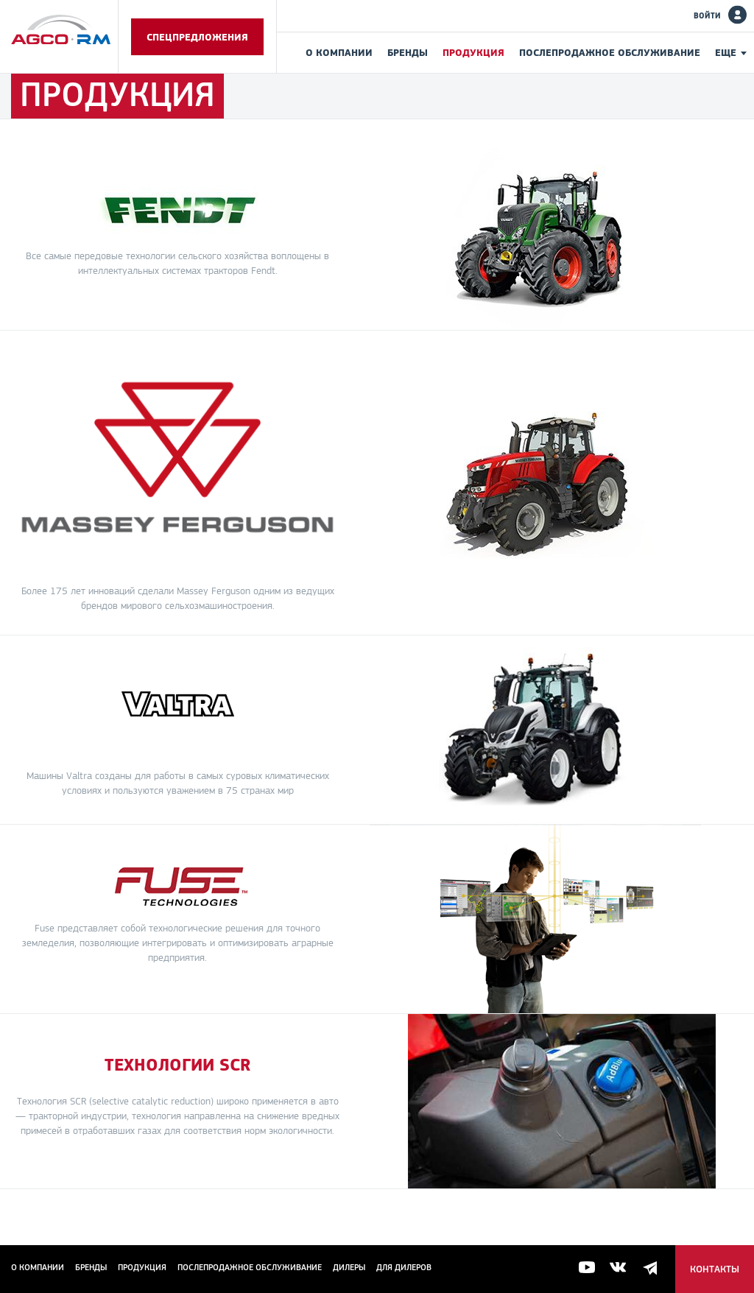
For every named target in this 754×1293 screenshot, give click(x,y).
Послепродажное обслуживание (609, 52)
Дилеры (349, 1267)
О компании (339, 52)
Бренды (407, 52)
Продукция (473, 52)
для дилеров (403, 1267)
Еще (725, 52)
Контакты (714, 1269)
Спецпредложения (197, 37)
